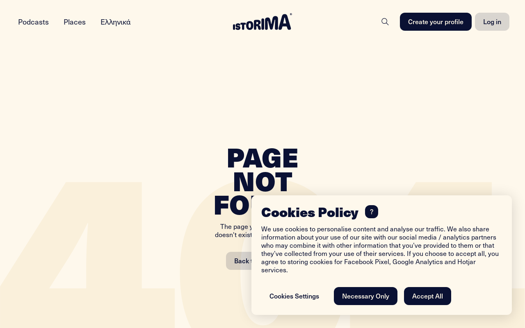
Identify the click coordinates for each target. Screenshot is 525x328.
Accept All (427, 295)
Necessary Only (365, 295)
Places (75, 21)
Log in (492, 21)
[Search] (385, 22)
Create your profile (435, 21)
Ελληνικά (115, 21)
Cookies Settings (294, 295)
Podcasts (33, 21)
